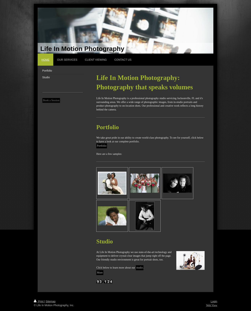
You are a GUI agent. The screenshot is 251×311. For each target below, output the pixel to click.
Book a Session (51, 100)
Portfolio (101, 145)
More (100, 272)
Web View (211, 305)
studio (139, 267)
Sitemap (50, 301)
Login (214, 301)
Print (39, 301)
